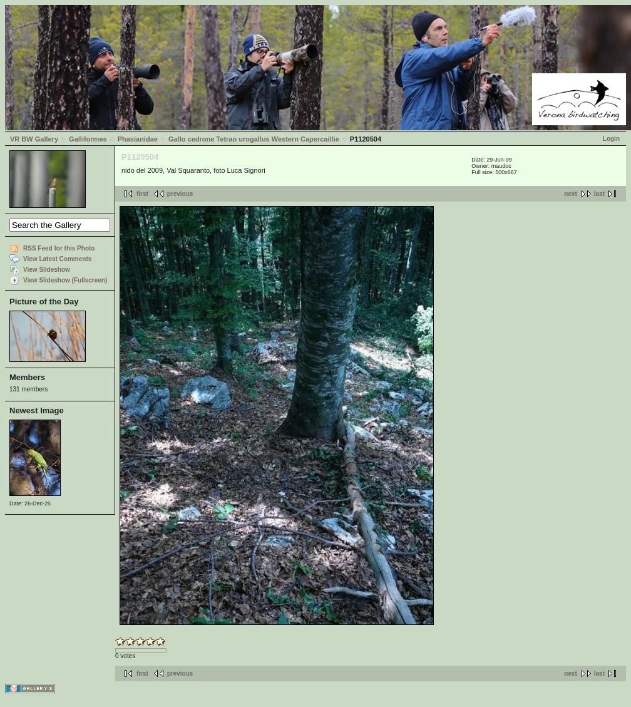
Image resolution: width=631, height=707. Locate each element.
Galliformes (88, 139)
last (599, 193)
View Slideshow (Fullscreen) (65, 280)
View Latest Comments (57, 258)
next (570, 193)
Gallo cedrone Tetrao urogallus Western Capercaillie (253, 139)
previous (180, 193)
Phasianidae (138, 139)
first (142, 193)
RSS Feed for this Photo (59, 248)
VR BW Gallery (34, 139)
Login (611, 138)
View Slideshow (46, 269)
